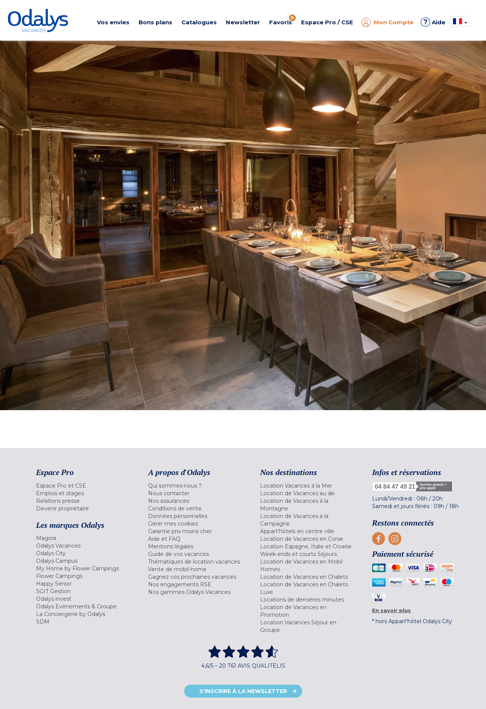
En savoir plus (391, 610)
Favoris (282, 20)
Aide (433, 22)
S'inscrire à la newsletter (243, 691)
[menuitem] (82, 486)
